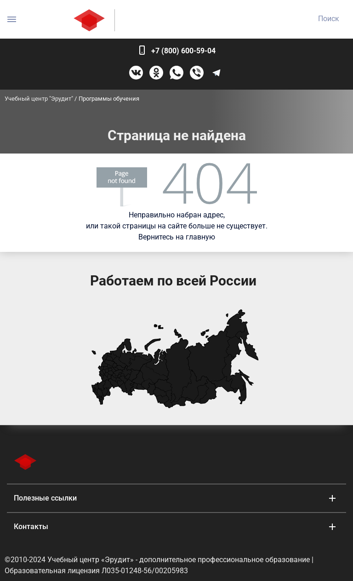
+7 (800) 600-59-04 (183, 50)
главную (200, 237)
